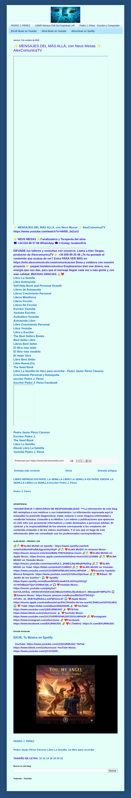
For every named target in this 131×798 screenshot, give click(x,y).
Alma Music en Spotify (83, 31)
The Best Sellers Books (28, 336)
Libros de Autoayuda (27, 289)
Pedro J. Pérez (22, 491)
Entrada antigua (107, 470)
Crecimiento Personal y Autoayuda (36, 374)
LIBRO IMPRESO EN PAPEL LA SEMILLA (37, 479)
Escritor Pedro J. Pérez (63, 482)
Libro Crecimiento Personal (31, 324)
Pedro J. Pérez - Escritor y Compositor (99, 25)
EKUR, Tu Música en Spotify (33, 637)
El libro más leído (24, 347)
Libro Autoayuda (24, 281)
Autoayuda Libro (24, 320)
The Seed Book (23, 367)
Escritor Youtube (24, 308)
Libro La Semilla (24, 277)
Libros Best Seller (25, 343)
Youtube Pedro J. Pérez (28, 451)
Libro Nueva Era (24, 363)
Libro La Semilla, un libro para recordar (70, 749)
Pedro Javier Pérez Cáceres (31, 432)
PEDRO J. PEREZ (23, 741)
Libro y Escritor (23, 332)
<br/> (23, 405)
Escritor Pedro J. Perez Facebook (35, 382)
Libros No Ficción (25, 304)
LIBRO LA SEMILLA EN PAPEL (81, 479)
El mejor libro (22, 355)
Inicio (69, 470)
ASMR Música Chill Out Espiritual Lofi (54, 25)
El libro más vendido (26, 351)
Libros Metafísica (24, 297)
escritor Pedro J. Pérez (28, 378)
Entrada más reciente (27, 470)
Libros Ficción (22, 301)
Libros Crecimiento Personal (32, 293)
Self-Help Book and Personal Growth (37, 285)
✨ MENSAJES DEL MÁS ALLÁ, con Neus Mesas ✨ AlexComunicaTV (59, 227)
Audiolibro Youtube (26, 316)
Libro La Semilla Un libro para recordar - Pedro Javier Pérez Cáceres (58, 371)
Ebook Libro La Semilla (28, 447)
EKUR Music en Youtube (24, 31)
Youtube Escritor (24, 312)
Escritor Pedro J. (24, 436)
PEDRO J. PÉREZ (20, 25)
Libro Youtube (22, 328)
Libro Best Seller (24, 359)
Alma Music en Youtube (54, 31)
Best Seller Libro (24, 339)
